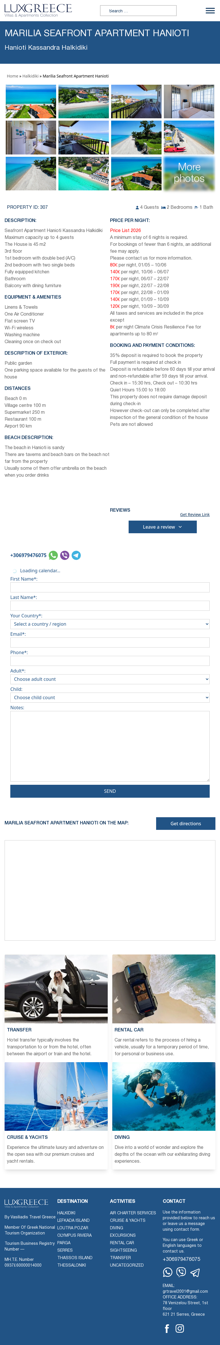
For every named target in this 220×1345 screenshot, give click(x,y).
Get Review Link (195, 514)
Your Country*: (110, 619)
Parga (63, 1243)
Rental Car (122, 1243)
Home (12, 76)
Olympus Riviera (74, 1236)
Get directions (185, 823)
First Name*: (110, 583)
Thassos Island (75, 1258)
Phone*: (110, 656)
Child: (110, 693)
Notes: (110, 744)
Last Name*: (110, 601)
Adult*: (110, 675)
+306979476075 (28, 555)
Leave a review (162, 526)
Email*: (110, 638)
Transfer (120, 1258)
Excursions (123, 1236)
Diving (116, 1228)
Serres (65, 1251)
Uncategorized (127, 1265)
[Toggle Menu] (210, 10)
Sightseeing (123, 1251)
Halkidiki (30, 76)
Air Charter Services (133, 1213)
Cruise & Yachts (128, 1221)
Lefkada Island (73, 1221)
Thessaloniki (71, 1265)
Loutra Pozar (72, 1228)
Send (110, 791)
